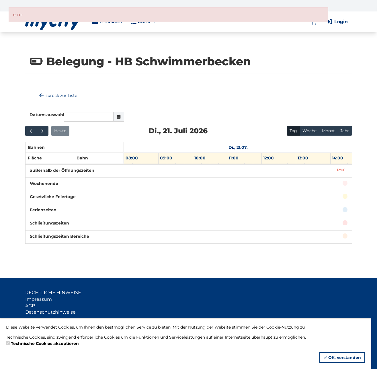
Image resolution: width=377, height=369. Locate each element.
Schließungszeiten (49, 223)
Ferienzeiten (43, 209)
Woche (309, 130)
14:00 (337, 158)
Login (337, 21)
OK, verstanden (342, 357)
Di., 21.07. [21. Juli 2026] (238, 147)
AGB (30, 306)
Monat (328, 130)
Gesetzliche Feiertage (53, 196)
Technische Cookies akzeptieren (45, 343)
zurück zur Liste (57, 95)
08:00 (132, 158)
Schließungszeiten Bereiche (59, 236)
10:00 (200, 158)
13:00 (303, 158)
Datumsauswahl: (45, 114)
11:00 (234, 158)
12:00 (268, 158)
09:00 (166, 158)
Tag (293, 130)
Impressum (38, 299)
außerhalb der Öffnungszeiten (62, 170)
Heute (60, 130)
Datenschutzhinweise (50, 312)
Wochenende (44, 183)
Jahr (344, 130)
